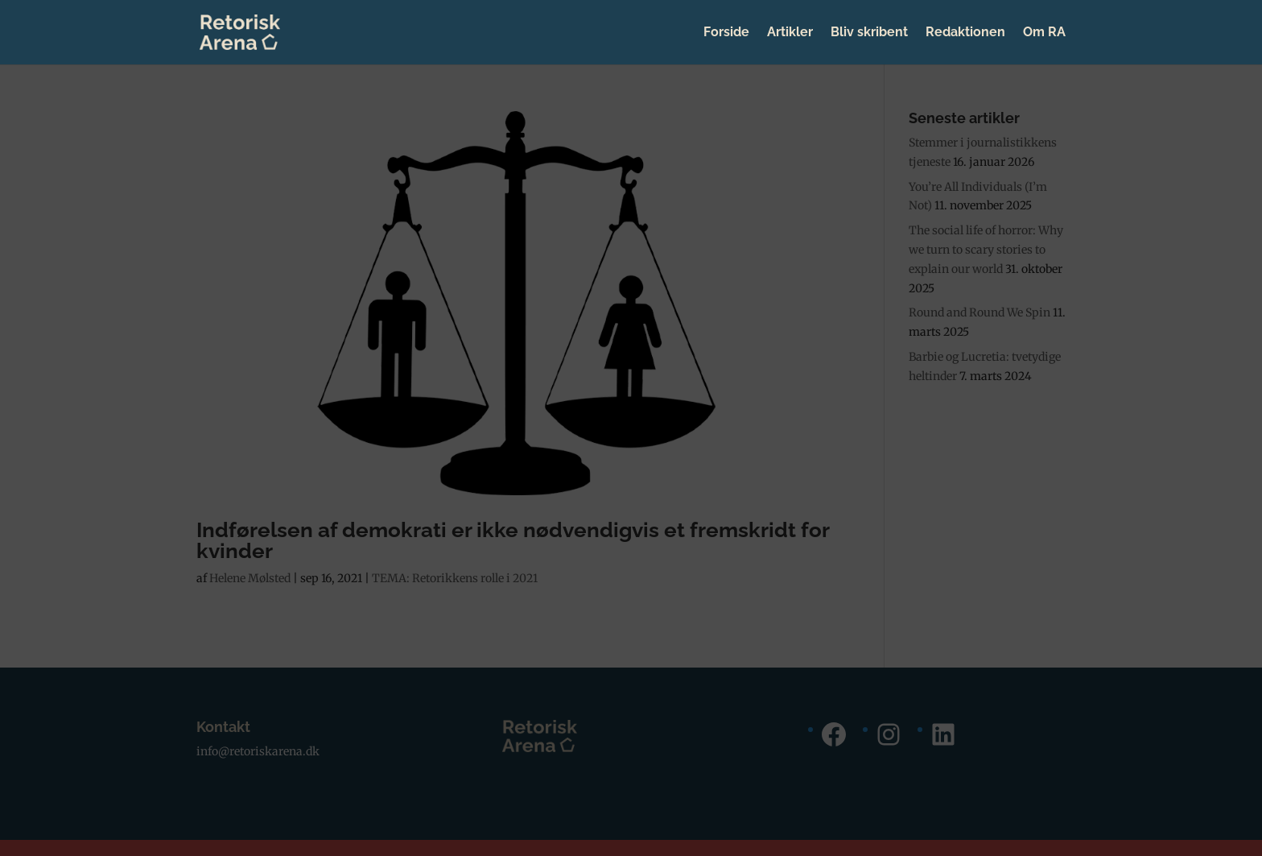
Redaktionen (965, 33)
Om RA (1044, 33)
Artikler (790, 33)
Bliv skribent (869, 33)
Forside (726, 33)
